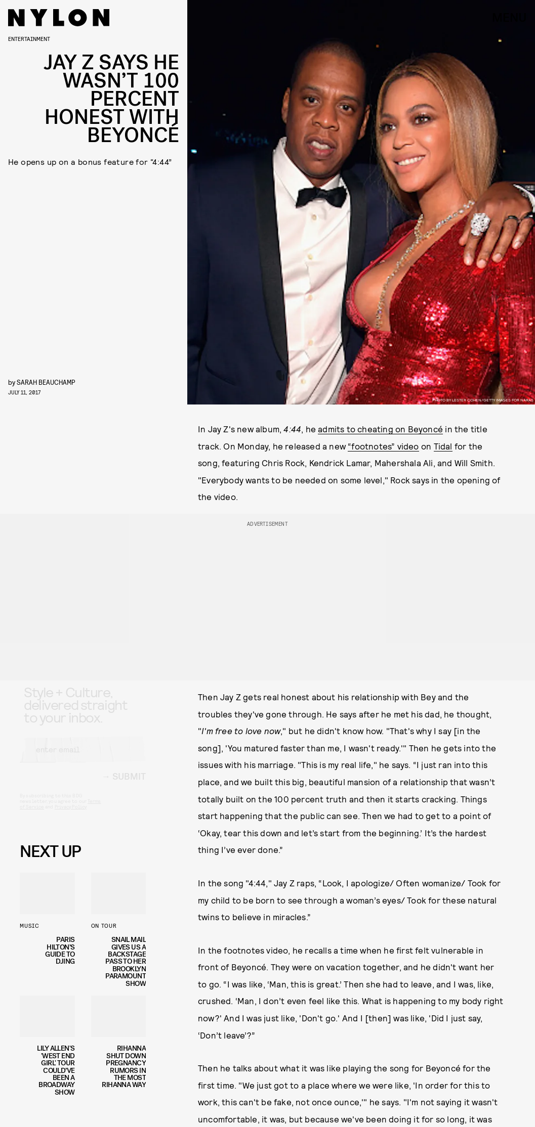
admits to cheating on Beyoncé (380, 429)
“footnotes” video (383, 446)
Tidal (443, 446)
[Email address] (83, 758)
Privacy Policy (71, 816)
